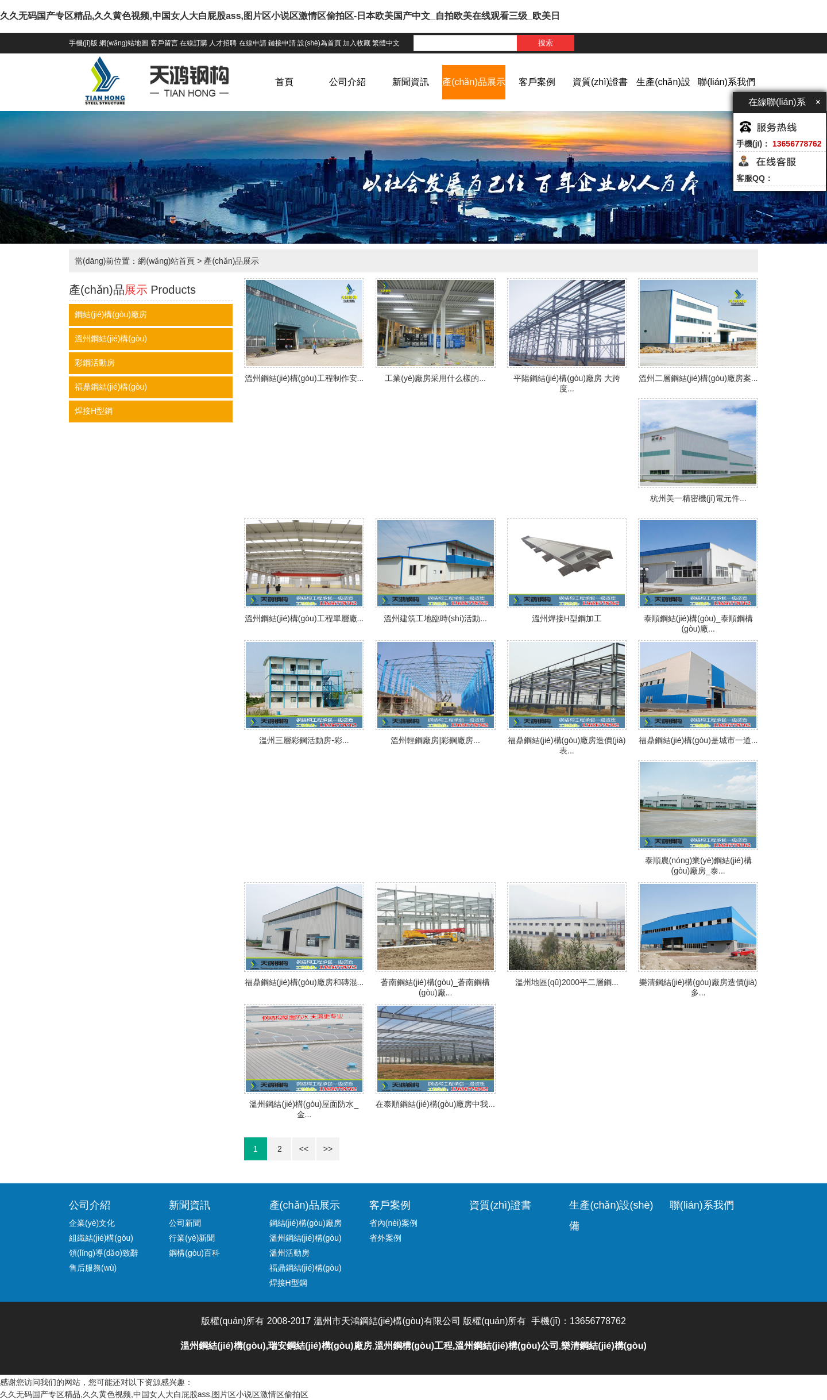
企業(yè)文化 (92, 1223)
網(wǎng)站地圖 (123, 43)
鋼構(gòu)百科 (194, 1252)
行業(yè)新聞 (192, 1238)
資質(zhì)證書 (600, 82)
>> (328, 1148)
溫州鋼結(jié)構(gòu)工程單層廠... (304, 618)
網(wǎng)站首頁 (166, 261)
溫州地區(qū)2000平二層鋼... (567, 982)
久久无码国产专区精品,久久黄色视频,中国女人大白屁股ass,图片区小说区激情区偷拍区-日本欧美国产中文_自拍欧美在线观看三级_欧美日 (280, 16)
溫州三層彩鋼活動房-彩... (304, 740)
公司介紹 (347, 82)
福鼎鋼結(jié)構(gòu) (111, 386)
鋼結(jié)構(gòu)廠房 (111, 314)
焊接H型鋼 (94, 411)
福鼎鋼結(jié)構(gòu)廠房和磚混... (304, 982)
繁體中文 (386, 43)
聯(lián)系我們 (726, 82)
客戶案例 (537, 82)
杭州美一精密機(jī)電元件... (698, 498)
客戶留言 (164, 43)
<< (303, 1148)
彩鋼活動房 (95, 362)
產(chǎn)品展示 (473, 82)
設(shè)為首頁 (319, 43)
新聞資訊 (410, 82)
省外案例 (385, 1238)
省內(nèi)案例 (393, 1223)
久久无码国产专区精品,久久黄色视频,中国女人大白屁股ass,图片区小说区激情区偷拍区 (154, 1394)
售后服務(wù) (93, 1267)
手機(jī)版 (83, 43)
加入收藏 (356, 43)
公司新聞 (185, 1223)
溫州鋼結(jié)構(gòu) (111, 338)
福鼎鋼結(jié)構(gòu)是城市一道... (698, 740)
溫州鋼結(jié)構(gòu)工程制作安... (304, 378)
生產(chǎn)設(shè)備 (663, 99)
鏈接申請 (282, 43)
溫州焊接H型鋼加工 (567, 618)
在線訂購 (193, 43)
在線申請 (252, 43)
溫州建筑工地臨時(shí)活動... (435, 618)
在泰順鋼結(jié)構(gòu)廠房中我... (435, 1104)
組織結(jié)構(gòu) (101, 1238)
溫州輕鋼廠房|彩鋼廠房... (435, 740)
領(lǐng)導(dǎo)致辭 (103, 1252)
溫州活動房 (289, 1252)
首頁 (284, 82)
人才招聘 (223, 43)
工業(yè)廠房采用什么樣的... (435, 378)
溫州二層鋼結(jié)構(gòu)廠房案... (698, 378)
